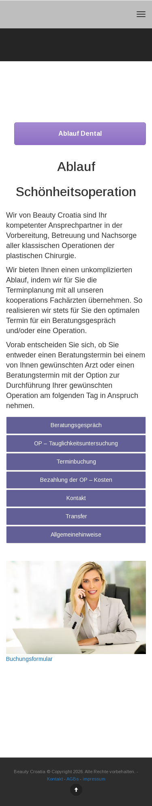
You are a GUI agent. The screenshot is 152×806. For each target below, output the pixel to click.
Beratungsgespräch (76, 425)
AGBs (72, 778)
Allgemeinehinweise (76, 534)
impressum (94, 778)
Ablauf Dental (80, 133)
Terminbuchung (76, 461)
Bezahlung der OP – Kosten (76, 480)
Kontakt (76, 498)
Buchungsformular (29, 659)
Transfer (76, 516)
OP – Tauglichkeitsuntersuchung (76, 443)
